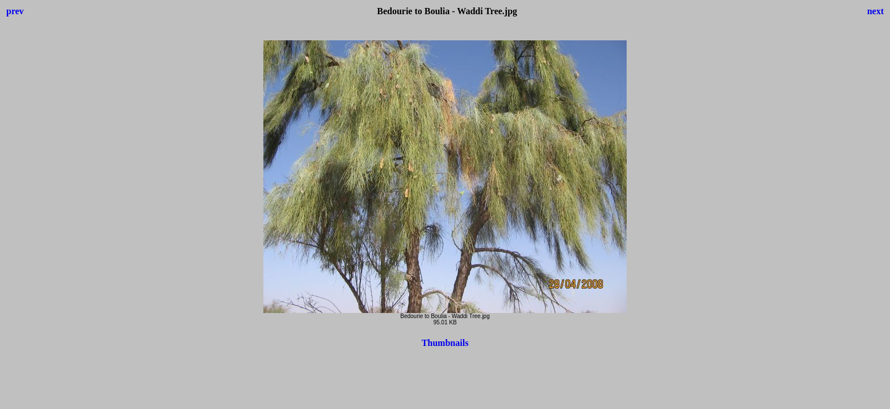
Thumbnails (445, 343)
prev (15, 11)
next (875, 11)
